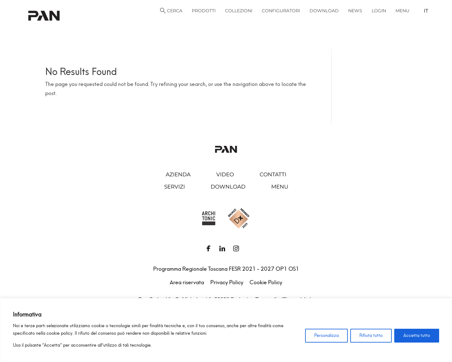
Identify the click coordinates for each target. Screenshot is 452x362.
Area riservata (187, 282)
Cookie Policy (266, 282)
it (426, 11)
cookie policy (59, 333)
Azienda (178, 174)
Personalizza (326, 335)
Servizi (174, 186)
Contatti (273, 174)
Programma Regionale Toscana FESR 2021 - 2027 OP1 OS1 (226, 269)
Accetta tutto (416, 335)
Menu (279, 186)
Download (228, 186)
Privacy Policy (226, 282)
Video (225, 174)
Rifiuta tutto (371, 335)
